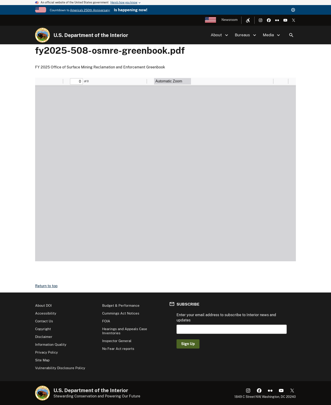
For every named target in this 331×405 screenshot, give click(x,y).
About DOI (43, 305)
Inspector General (117, 341)
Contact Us (44, 321)
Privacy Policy (46, 352)
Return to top (46, 286)
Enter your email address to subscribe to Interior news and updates (226, 317)
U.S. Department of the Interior (90, 35)
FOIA (106, 321)
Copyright (43, 329)
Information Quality (50, 344)
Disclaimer (43, 337)
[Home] (42, 35)
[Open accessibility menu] (247, 20)
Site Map (42, 360)
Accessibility (45, 313)
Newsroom (230, 19)
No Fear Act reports (118, 349)
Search (291, 35)
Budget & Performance (121, 305)
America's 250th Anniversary (90, 10)
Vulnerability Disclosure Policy (60, 368)
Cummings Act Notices (120, 313)
